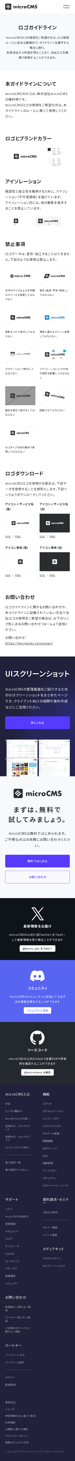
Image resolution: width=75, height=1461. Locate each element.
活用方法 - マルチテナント (17, 1127)
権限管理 (48, 1163)
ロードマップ (12, 1261)
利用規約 (10, 1422)
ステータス (11, 1268)
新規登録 (10, 1384)
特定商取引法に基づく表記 (20, 1416)
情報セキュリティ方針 (17, 1442)
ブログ (8, 1238)
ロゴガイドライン (52, 1258)
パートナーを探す (15, 1362)
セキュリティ (49, 1178)
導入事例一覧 (13, 1162)
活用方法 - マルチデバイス (17, 1138)
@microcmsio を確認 (37, 1072)
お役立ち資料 (50, 1212)
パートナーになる (15, 1355)
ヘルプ (9, 1209)
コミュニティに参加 (37, 1010)
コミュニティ (12, 1283)
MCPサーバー (50, 1148)
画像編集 (48, 1141)
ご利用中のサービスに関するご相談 (17, 1329)
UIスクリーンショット (54, 1265)
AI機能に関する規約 (16, 1429)
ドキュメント (11, 1231)
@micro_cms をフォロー (37, 948)
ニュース (10, 1409)
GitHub (9, 1253)
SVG (8, 536)
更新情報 (10, 1223)
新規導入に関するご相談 (18, 1308)
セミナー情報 (50, 1227)
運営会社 (10, 1402)
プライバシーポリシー (17, 1436)
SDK (45, 1155)
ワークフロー (50, 1170)
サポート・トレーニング (55, 1185)
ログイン (10, 1377)
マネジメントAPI (52, 1126)
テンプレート (12, 1246)
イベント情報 (50, 1235)
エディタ (47, 1103)
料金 (7, 1103)
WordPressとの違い (17, 1118)
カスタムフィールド (53, 1111)
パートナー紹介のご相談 (17, 1319)
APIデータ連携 (51, 1133)
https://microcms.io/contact (29, 643)
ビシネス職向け (14, 1111)
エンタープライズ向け (17, 1147)
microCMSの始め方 (17, 1216)
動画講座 (10, 1275)
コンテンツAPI (51, 1118)
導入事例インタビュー (17, 1169)
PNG (18, 536)
